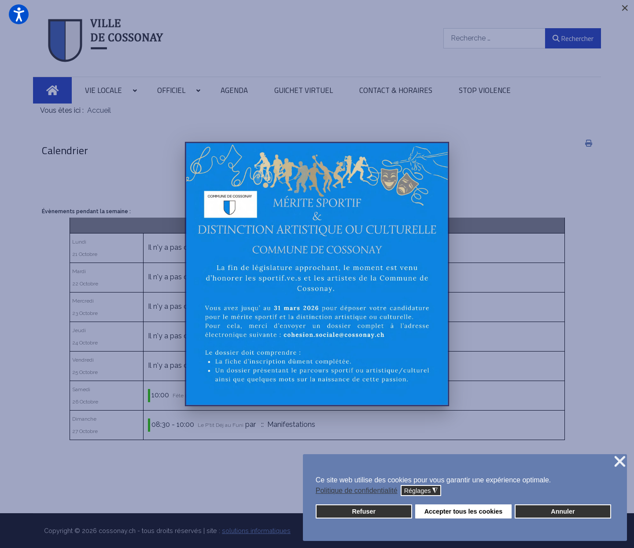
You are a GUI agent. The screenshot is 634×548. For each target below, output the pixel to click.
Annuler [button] (563, 511)
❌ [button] (620, 462)
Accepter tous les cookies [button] (463, 511)
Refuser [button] (364, 511)
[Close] (625, 8)
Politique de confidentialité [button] (357, 490)
